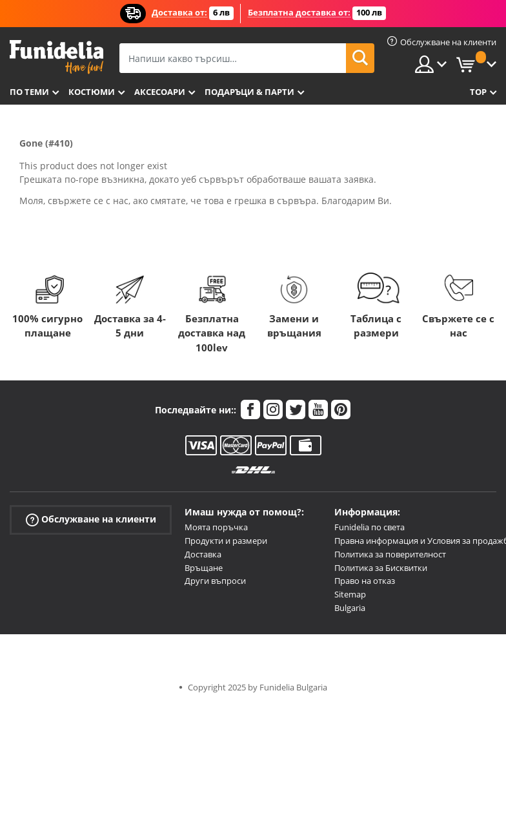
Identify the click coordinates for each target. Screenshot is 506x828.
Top (478, 92)
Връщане (204, 568)
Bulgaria (349, 608)
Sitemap (350, 594)
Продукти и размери (226, 540)
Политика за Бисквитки (380, 568)
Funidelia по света (369, 527)
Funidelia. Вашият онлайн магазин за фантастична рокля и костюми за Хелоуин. (56, 57)
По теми (29, 92)
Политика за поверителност (390, 554)
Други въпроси (215, 580)
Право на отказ (364, 580)
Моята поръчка (216, 527)
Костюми (91, 92)
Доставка (203, 554)
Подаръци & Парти (249, 92)
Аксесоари (159, 92)
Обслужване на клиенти (91, 519)
